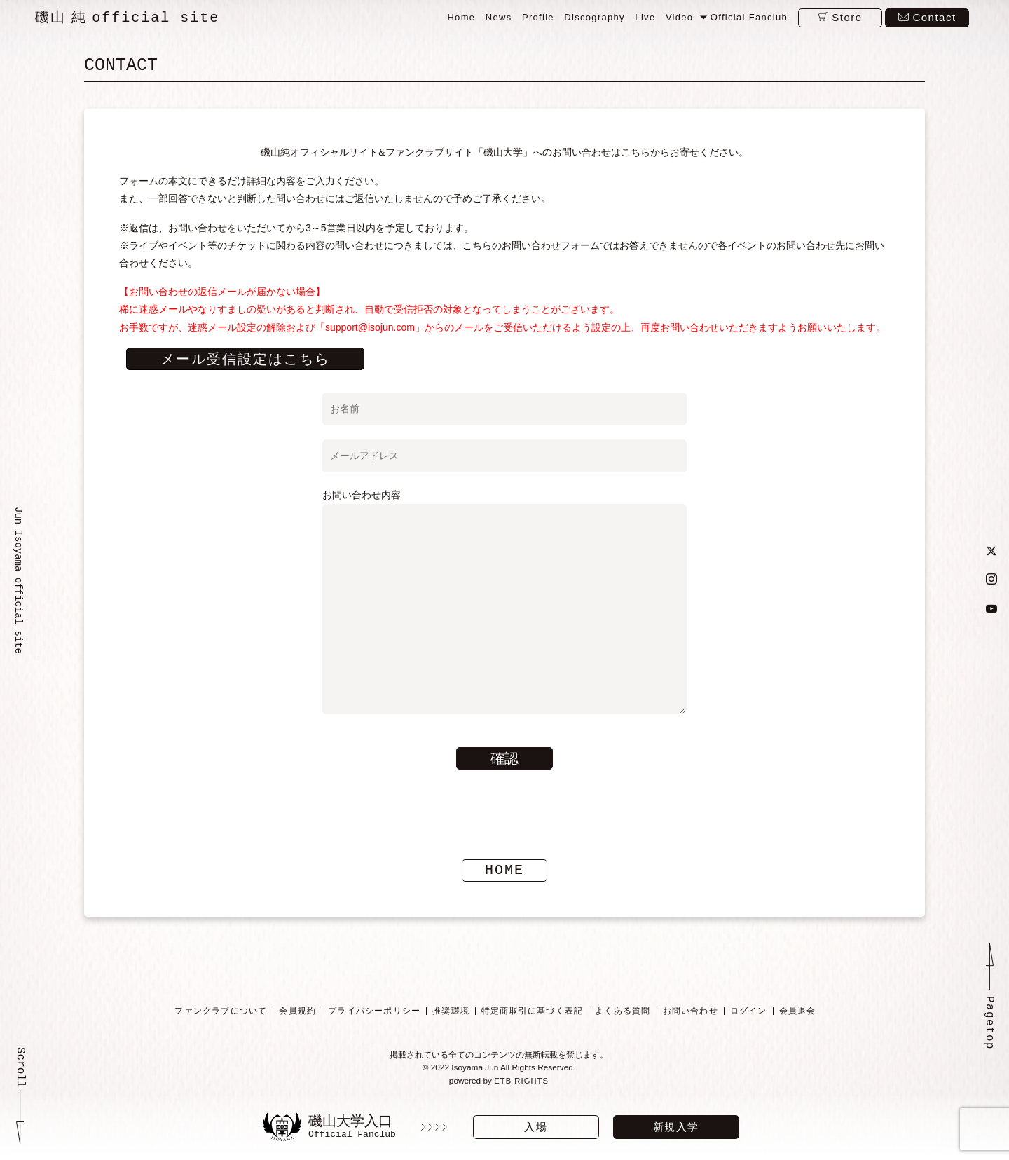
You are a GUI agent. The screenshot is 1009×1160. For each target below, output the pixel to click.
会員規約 (297, 1011)
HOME (504, 870)
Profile (538, 17)
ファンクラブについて (220, 1011)
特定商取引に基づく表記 (532, 1011)
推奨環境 (450, 1011)
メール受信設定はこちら (245, 359)
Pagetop (989, 1024)
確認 (504, 759)
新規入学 (676, 1127)
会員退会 (797, 1011)
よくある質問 (622, 1011)
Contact (934, 17)
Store (847, 17)
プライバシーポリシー (374, 1011)
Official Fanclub (749, 17)
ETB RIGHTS (521, 1083)
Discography (594, 17)
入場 (535, 1127)
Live (645, 17)
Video (680, 17)
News (499, 17)
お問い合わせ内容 (504, 603)
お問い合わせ (690, 1011)
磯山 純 (127, 17)
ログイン (748, 1011)
